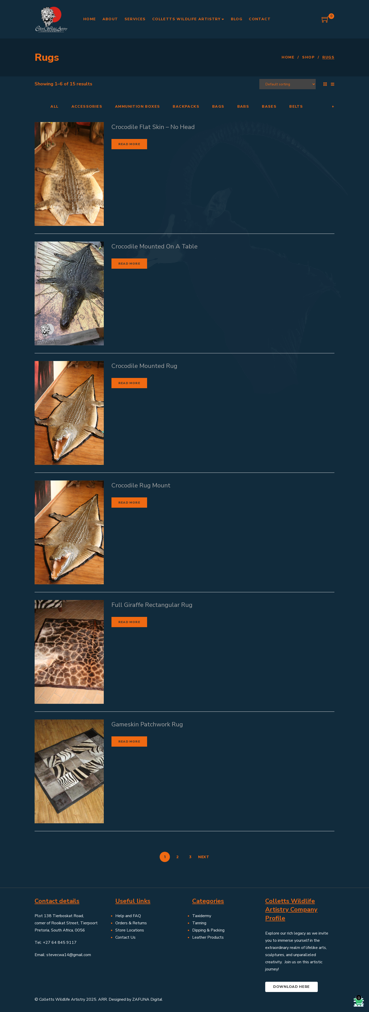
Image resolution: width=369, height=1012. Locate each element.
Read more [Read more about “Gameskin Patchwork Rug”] (129, 741)
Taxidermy (201, 916)
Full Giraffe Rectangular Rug (151, 605)
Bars (243, 107)
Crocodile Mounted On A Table (154, 246)
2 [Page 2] (177, 857)
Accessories (86, 107)
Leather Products (208, 937)
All (54, 107)
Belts (296, 107)
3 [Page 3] (190, 857)
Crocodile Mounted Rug (144, 366)
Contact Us (125, 937)
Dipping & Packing (208, 930)
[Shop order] (287, 84)
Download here (291, 986)
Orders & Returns (131, 923)
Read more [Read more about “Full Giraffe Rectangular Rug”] (129, 622)
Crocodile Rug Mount (140, 485)
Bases (269, 107)
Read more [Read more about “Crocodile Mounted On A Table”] (129, 264)
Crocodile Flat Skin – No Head (153, 127)
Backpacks (186, 107)
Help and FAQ (128, 916)
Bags (218, 107)
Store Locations (129, 930)
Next (203, 857)
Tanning (199, 923)
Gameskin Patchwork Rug (147, 724)
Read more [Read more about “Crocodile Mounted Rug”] (129, 383)
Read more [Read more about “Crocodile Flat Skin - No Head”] (129, 144)
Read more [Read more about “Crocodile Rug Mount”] (129, 502)
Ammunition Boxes (137, 107)
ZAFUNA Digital (147, 999)
